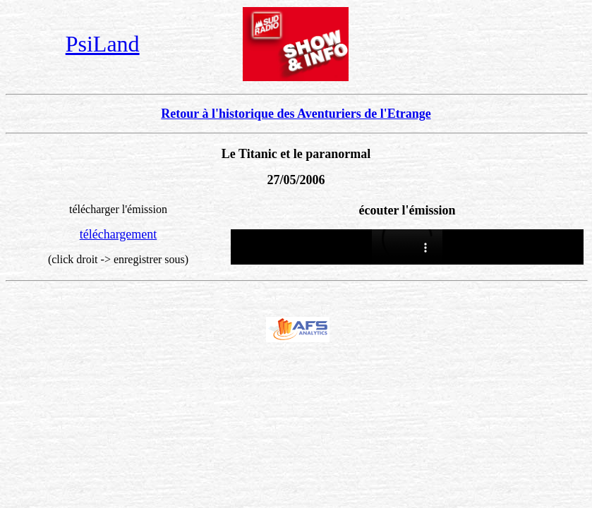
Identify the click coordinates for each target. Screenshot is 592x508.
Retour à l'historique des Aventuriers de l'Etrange (295, 114)
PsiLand (103, 43)
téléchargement (118, 234)
